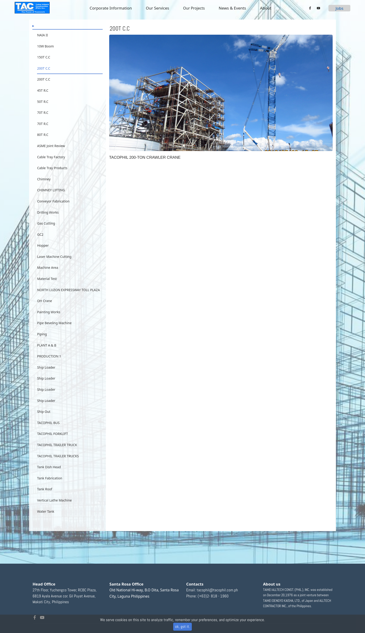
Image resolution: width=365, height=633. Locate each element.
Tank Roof (44, 497)
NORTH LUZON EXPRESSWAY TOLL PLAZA (68, 297)
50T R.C (42, 101)
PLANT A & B (46, 352)
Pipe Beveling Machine (54, 330)
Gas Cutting (46, 231)
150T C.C (43, 57)
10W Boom (45, 46)
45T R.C (42, 90)
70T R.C (42, 112)
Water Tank (45, 519)
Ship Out (43, 419)
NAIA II (42, 35)
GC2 (40, 242)
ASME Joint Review (51, 146)
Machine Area (47, 275)
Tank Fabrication (49, 485)
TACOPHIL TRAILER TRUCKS (58, 463)
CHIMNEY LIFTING (51, 197)
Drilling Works (48, 220)
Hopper (43, 253)
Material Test (47, 286)
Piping (42, 342)
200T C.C (43, 68)
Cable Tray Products (52, 175)
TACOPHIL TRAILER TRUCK (57, 452)
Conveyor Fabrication (53, 209)
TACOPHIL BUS (48, 430)
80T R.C (42, 134)
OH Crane (44, 308)
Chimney (44, 186)
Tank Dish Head (49, 474)
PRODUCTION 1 (49, 364)
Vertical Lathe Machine (54, 508)
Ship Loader (46, 375)
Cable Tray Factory (51, 157)
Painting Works (48, 319)
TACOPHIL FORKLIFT (52, 441)
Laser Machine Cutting (54, 264)
